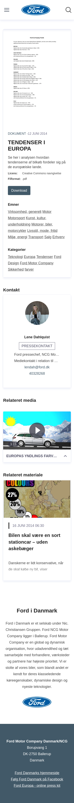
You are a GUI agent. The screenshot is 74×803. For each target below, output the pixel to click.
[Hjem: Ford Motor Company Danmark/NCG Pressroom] (35, 9)
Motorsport (16, 218)
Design (13, 263)
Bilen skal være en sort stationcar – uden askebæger (34, 542)
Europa (29, 257)
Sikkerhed (16, 269)
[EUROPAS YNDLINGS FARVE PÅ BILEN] (37, 430)
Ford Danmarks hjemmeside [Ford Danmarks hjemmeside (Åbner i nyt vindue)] (37, 773)
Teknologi (15, 257)
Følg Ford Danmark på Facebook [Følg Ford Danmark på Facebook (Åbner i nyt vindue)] (37, 779)
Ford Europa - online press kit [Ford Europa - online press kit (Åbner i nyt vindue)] (37, 786)
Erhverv (58, 237)
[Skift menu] (6, 10)
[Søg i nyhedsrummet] (68, 10)
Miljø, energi (17, 237)
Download (19, 190)
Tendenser (44, 257)
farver (29, 269)
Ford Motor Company (36, 263)
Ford (57, 257)
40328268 (37, 373)
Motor (47, 212)
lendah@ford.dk (37, 367)
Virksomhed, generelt (24, 212)
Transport (35, 237)
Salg (47, 237)
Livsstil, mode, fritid (42, 231)
